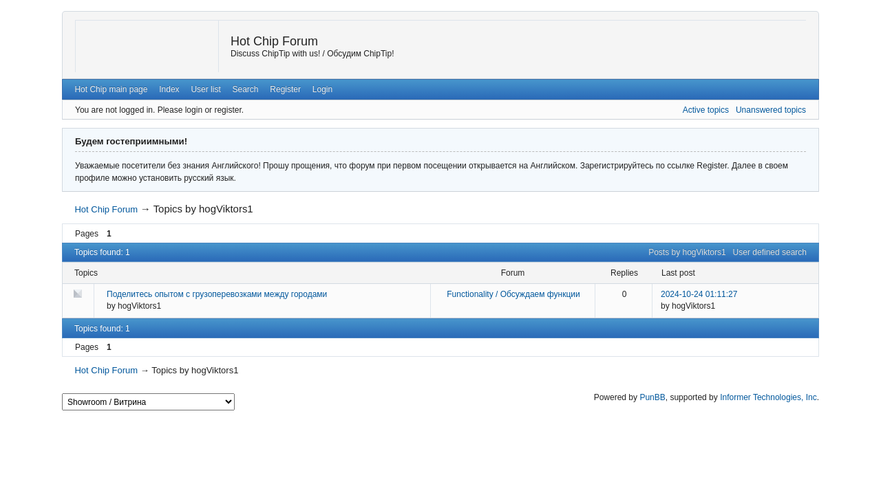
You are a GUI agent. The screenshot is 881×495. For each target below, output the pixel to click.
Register (285, 89)
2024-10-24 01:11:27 (699, 294)
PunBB (652, 397)
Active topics (706, 110)
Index (169, 89)
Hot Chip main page (110, 89)
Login (322, 89)
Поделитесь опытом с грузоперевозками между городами (217, 294)
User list (205, 89)
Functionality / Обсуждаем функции (513, 294)
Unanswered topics (771, 110)
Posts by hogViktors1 (687, 252)
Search (246, 89)
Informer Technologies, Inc (768, 397)
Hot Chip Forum (274, 41)
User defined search (770, 252)
